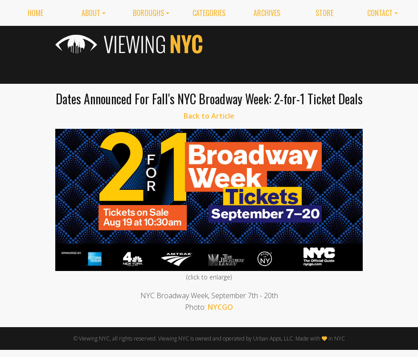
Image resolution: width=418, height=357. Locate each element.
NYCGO (220, 307)
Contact (380, 13)
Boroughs (148, 13)
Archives (267, 13)
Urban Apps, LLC (273, 338)
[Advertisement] (289, 53)
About (91, 13)
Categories (209, 13)
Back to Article (209, 116)
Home (35, 13)
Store (324, 13)
